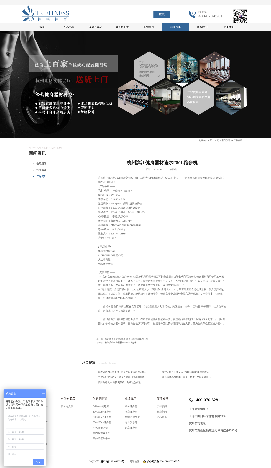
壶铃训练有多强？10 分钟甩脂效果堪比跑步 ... (185, 371)
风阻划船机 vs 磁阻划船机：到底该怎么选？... (121, 382)
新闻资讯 (226, 140)
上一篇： (122, 339)
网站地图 (133, 461)
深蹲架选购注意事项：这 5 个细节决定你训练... (122, 371)
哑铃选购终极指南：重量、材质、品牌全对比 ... (186, 377)
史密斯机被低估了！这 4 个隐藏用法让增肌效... (122, 377)
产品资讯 (238, 140)
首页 (42, 27)
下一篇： (116, 342)
